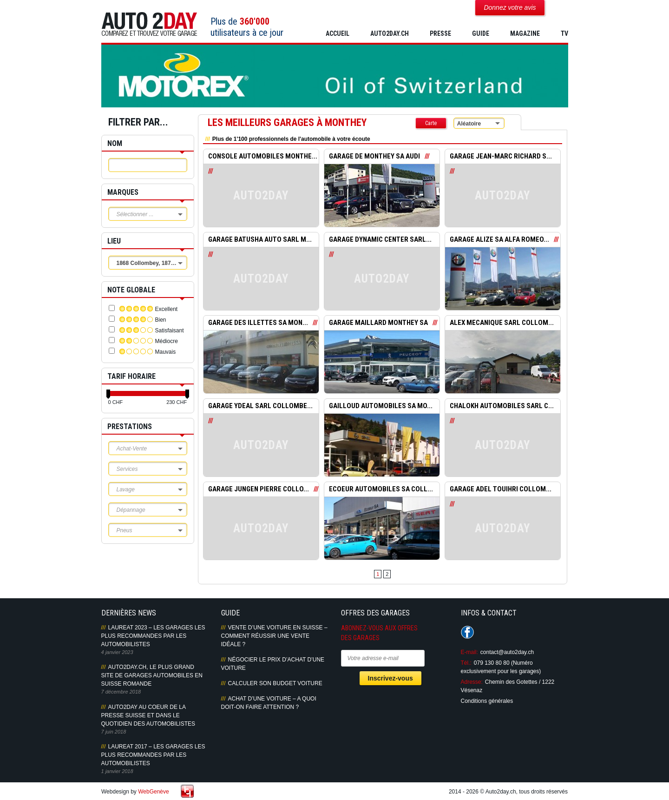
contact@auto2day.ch (507, 652)
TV (564, 33)
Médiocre (166, 341)
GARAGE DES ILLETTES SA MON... (258, 323)
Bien (160, 320)
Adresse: (472, 682)
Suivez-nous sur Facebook (467, 632)
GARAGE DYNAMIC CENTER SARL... (380, 240)
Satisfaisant (169, 330)
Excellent (166, 309)
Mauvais (165, 352)
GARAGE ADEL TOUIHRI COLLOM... (500, 489)
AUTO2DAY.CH (389, 33)
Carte (431, 123)
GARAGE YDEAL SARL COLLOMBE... (260, 406)
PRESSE (440, 33)
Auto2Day (149, 24)
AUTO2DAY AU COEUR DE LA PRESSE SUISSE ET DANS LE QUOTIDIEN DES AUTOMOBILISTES (148, 715)
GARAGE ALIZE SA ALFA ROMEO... (499, 240)
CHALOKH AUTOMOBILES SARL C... (502, 406)
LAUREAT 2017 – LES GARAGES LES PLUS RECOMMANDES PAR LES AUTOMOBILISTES (153, 755)
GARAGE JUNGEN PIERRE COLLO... (258, 489)
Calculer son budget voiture (275, 683)
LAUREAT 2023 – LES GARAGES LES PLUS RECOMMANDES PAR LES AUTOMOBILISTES (153, 636)
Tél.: (466, 663)
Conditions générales (487, 701)
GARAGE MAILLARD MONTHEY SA (378, 323)
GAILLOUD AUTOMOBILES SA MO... (381, 406)
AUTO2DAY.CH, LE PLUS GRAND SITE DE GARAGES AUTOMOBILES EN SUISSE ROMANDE (152, 675)
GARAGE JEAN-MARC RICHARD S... (501, 156)
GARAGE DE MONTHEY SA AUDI (374, 156)
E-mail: (469, 652)
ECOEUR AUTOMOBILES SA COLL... (381, 489)
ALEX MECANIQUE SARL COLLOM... (502, 323)
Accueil (337, 33)
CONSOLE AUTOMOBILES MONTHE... (262, 156)
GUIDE (480, 33)
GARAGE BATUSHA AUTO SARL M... (260, 240)
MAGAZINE (525, 33)
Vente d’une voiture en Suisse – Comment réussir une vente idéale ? (274, 636)
